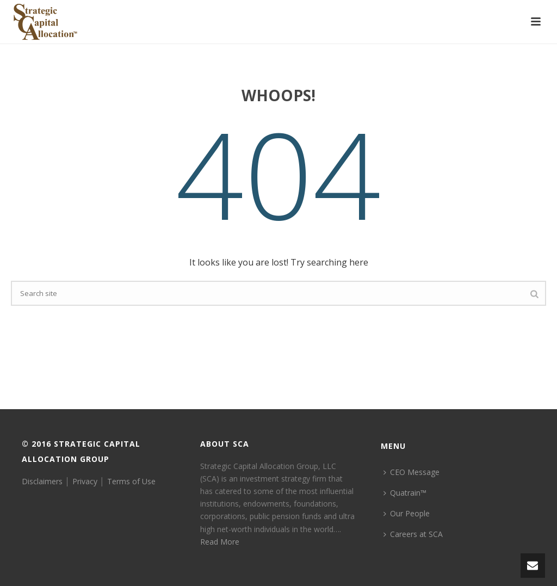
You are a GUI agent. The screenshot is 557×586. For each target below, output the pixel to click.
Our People (406, 513)
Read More (219, 541)
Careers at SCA (413, 534)
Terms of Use (131, 481)
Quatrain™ (404, 493)
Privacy (84, 481)
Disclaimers (42, 481)
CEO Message (411, 472)
